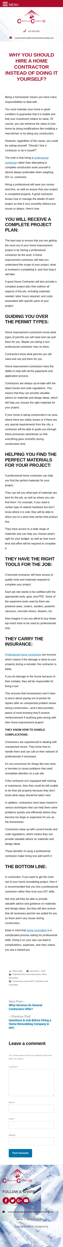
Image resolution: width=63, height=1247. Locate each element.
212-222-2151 (31, 31)
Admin (19, 1219)
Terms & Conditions (36, 1219)
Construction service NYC (23, 981)
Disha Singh (17, 971)
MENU (14, 5)
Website (12, 1135)
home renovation (37, 930)
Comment (13, 1067)
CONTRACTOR (18, 974)
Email (12, 1119)
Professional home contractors (23, 654)
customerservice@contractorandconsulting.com (31, 38)
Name (12, 1102)
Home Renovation (33, 974)
